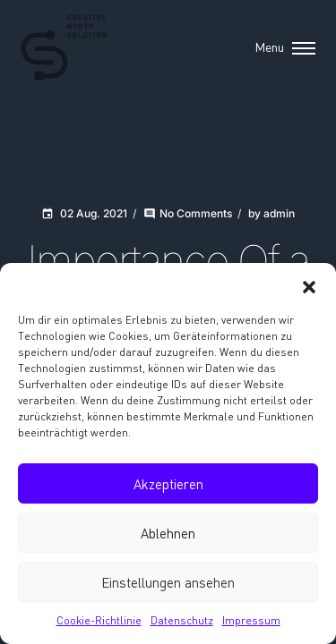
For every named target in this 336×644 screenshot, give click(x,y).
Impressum (251, 620)
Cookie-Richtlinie (99, 620)
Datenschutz (182, 620)
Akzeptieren (168, 484)
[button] (309, 285)
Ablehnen (168, 533)
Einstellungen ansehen (168, 582)
